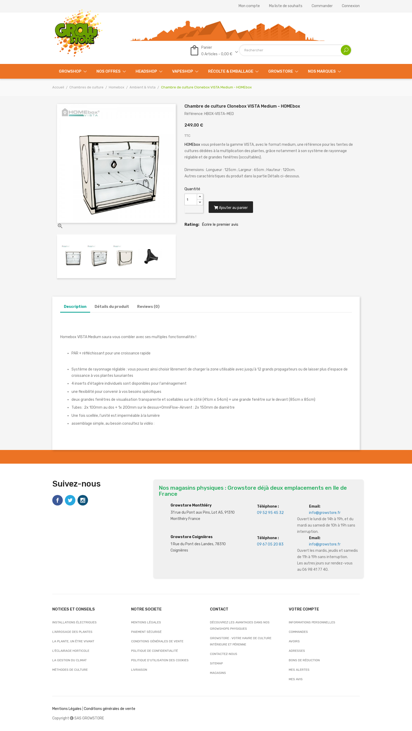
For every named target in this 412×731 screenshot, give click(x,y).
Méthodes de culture (70, 670)
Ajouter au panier (231, 208)
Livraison (139, 670)
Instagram (83, 500)
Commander (322, 6)
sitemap (216, 663)
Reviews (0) (148, 306)
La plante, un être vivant (73, 641)
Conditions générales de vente (157, 641)
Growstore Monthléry (191, 505)
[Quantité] (190, 199)
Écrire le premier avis (220, 224)
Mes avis (296, 679)
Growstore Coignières (192, 537)
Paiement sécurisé (146, 632)
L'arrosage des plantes (72, 632)
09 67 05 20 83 (270, 544)
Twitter (70, 500)
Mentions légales (146, 622)
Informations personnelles (312, 622)
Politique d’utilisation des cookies (160, 660)
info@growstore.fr (325, 512)
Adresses (297, 651)
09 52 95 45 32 (270, 512)
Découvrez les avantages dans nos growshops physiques (240, 625)
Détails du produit (112, 306)
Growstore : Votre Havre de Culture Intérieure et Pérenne (240, 641)
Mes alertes (299, 670)
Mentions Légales (66, 709)
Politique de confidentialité (154, 651)
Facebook (57, 500)
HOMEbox (192, 144)
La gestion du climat (69, 660)
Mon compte (249, 6)
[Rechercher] (295, 50)
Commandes (298, 632)
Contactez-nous (223, 654)
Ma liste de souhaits (285, 6)
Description (75, 306)
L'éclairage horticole (70, 651)
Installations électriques (74, 622)
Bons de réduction (304, 660)
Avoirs (294, 641)
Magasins (218, 673)
